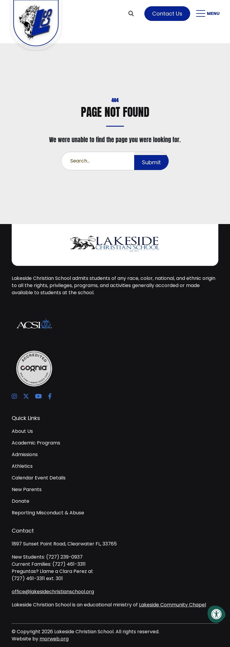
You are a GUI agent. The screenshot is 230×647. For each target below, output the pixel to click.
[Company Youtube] (38, 396)
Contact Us (167, 13)
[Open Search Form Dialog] (133, 13)
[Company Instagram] (14, 396)
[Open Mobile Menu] (208, 13)
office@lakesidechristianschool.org (53, 591)
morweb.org (54, 638)
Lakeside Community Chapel (172, 604)
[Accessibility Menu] (217, 614)
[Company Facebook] (50, 396)
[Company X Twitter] (26, 396)
